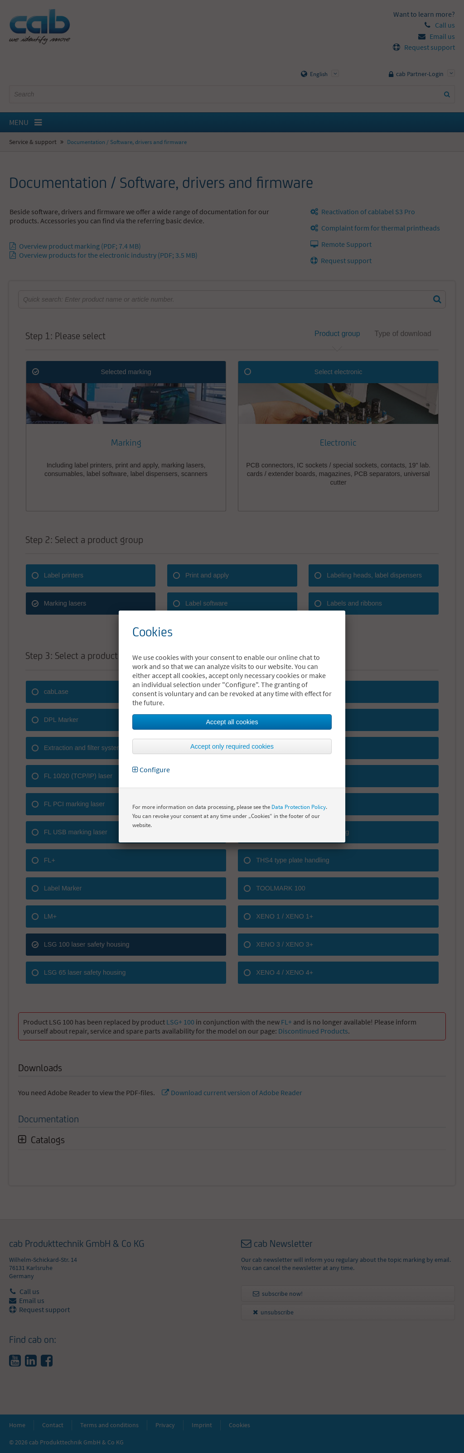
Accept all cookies (232, 722)
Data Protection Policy (298, 807)
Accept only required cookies (232, 746)
